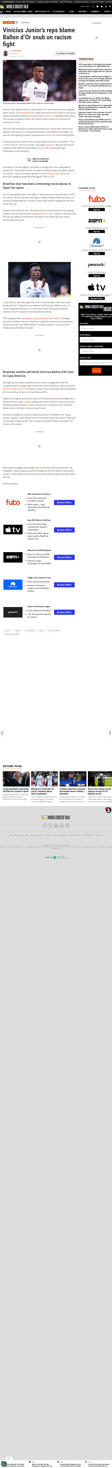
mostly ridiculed (52, 135)
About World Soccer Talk (18, 844)
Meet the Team (36, 844)
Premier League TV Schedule (24, 2)
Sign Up (96, 209)
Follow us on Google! (66, 53)
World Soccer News (12, 634)
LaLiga (6, 302)
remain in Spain (46, 213)
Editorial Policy (75, 844)
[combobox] (96, 351)
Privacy (47, 844)
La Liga (7, 630)
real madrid (30, 630)
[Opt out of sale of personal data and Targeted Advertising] (4, 1464)
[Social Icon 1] (50, 835)
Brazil (56, 398)
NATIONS (83, 11)
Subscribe (96, 370)
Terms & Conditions (60, 844)
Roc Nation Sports (53, 173)
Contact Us (98, 844)
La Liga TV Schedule (97, 2)
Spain (37, 467)
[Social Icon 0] (45, 835)
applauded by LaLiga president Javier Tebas (40, 318)
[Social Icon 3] (62, 835)
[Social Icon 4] (67, 835)
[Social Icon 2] (56, 835)
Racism (17, 630)
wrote (48, 144)
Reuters (41, 147)
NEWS (8, 11)
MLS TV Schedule (66, 2)
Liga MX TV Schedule (81, 2)
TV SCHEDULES (59, 11)
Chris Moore (17, 50)
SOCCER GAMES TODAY (23, 11)
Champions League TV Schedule (47, 2)
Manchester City (47, 115)
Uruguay (27, 401)
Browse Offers (64, 502)
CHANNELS (96, 11)
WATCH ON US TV (42, 11)
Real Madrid (25, 112)
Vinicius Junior (54, 630)
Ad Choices (87, 844)
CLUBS (72, 11)
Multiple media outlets (13, 388)
